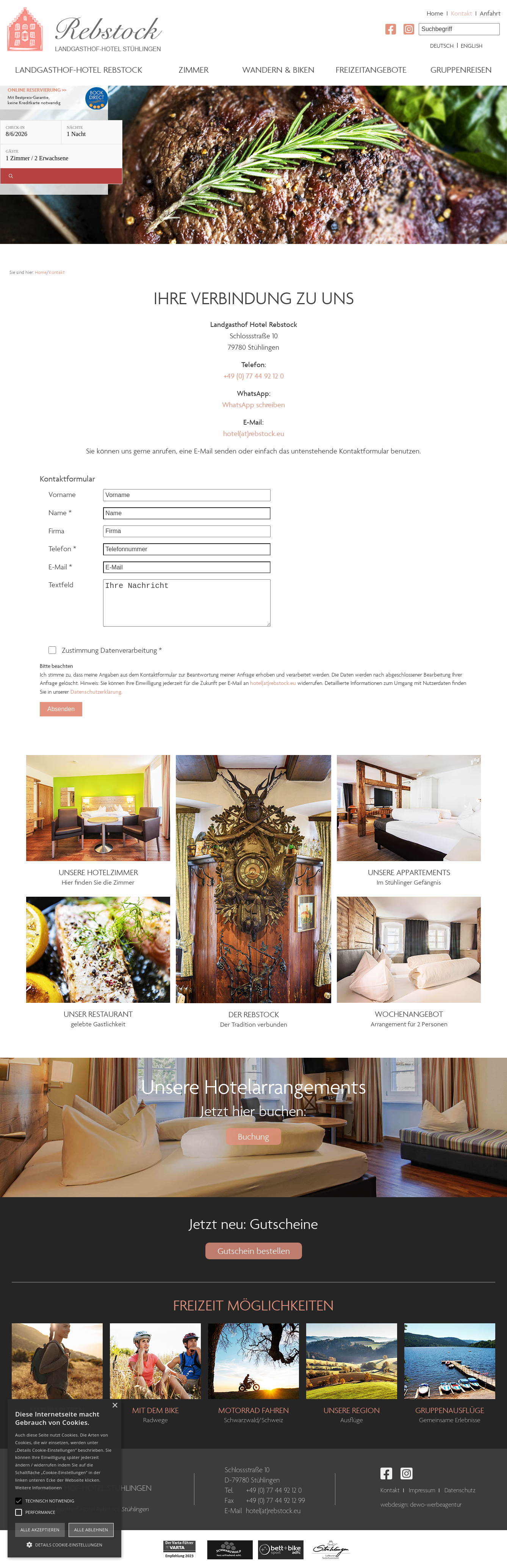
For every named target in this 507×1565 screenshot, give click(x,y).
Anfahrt (490, 13)
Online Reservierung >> (37, 90)
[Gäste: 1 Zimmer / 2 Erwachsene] (61, 156)
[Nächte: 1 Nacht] (91, 132)
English (471, 45)
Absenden (61, 709)
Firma (56, 530)
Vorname (62, 494)
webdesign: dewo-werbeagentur (421, 1505)
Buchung (253, 1136)
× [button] (114, 1406)
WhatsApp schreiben (253, 404)
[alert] (64, 1478)
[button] (64, 1544)
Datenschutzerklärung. (96, 691)
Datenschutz (460, 1491)
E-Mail (60, 566)
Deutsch (442, 45)
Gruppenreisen (461, 69)
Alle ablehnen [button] (91, 1529)
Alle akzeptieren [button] (39, 1529)
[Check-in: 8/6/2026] (30, 132)
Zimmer (193, 69)
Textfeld (61, 584)
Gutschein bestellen (254, 1251)
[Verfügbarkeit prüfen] (61, 176)
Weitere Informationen (38, 1487)
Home (435, 13)
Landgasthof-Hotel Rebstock (78, 69)
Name (60, 512)
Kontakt (461, 13)
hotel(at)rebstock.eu (253, 433)
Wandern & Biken (278, 69)
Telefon (62, 548)
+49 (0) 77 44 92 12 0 (254, 375)
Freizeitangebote (371, 69)
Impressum (422, 1491)
